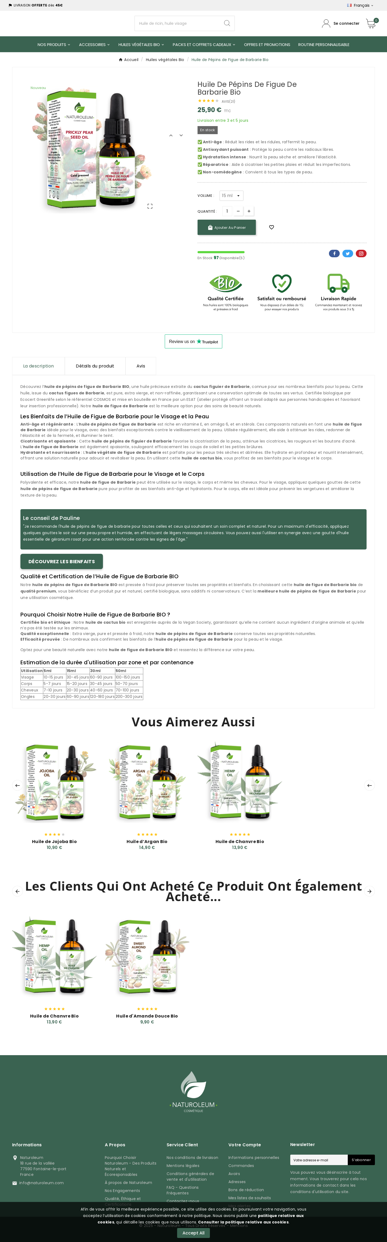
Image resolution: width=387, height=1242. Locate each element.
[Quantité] (227, 211)
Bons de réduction (246, 1190)
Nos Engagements (122, 1190)
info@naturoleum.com (41, 1183)
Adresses (237, 1181)
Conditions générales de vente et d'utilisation (190, 1176)
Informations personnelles (254, 1157)
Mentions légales (183, 1165)
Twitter (347, 253)
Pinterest (361, 253)
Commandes (241, 1165)
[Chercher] (177, 23)
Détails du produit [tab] (95, 366)
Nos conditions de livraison (192, 1157)
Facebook (334, 253)
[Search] (227, 23)
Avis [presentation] (141, 366)
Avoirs (234, 1173)
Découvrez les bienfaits (61, 561)
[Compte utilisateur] (341, 23)
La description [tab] (38, 366)
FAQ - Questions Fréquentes (183, 1190)
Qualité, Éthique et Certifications (123, 1201)
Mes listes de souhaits (249, 1198)
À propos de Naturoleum (128, 1182)
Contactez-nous (183, 1201)
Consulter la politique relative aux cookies (243, 1222)
